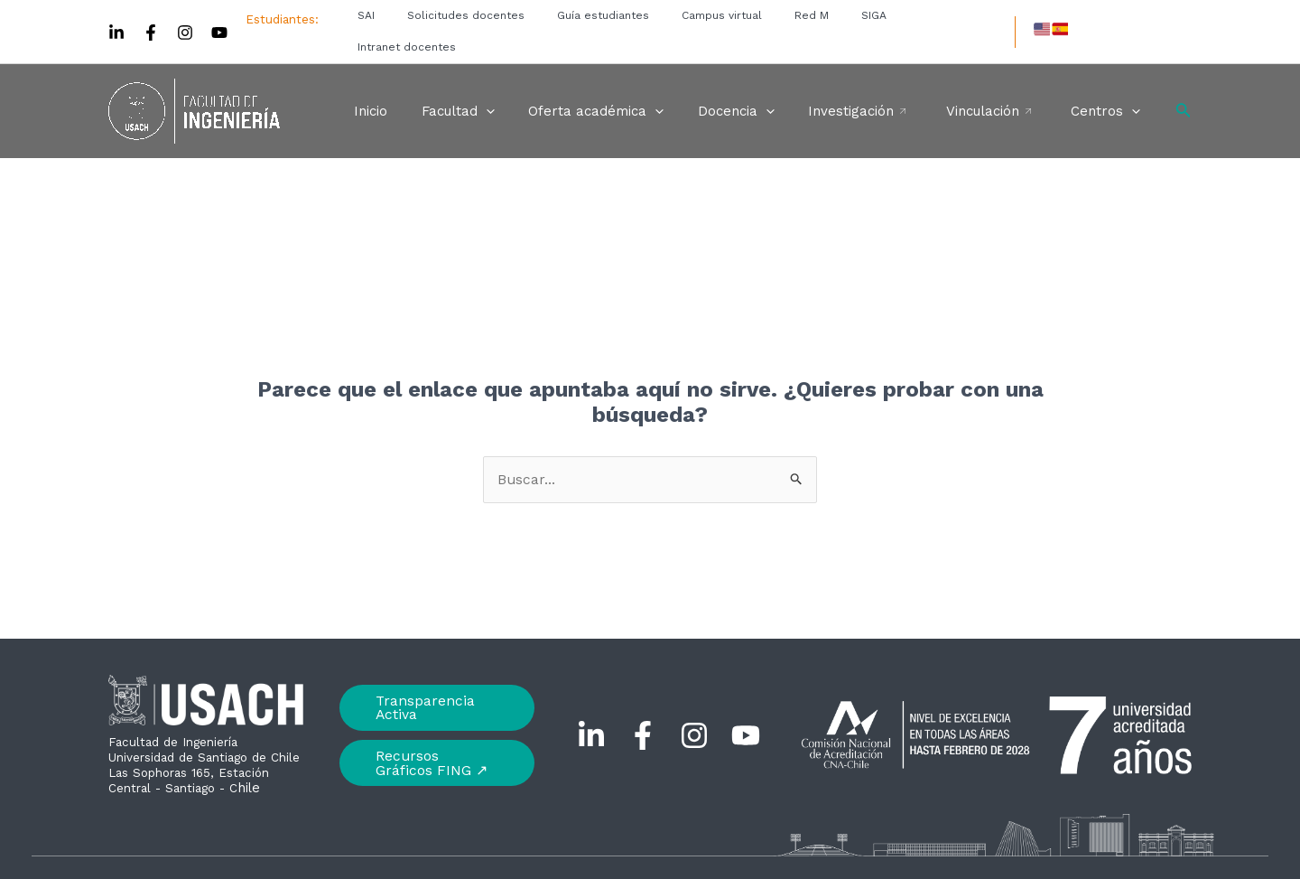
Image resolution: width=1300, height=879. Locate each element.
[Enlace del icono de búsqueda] (1183, 80)
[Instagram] (185, 17)
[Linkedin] (116, 17)
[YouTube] (219, 17)
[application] (523, 79)
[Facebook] (151, 17)
